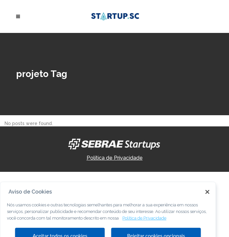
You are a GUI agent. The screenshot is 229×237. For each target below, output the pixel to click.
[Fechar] (207, 198)
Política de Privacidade (115, 158)
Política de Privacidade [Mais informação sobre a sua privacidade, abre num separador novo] (144, 224)
